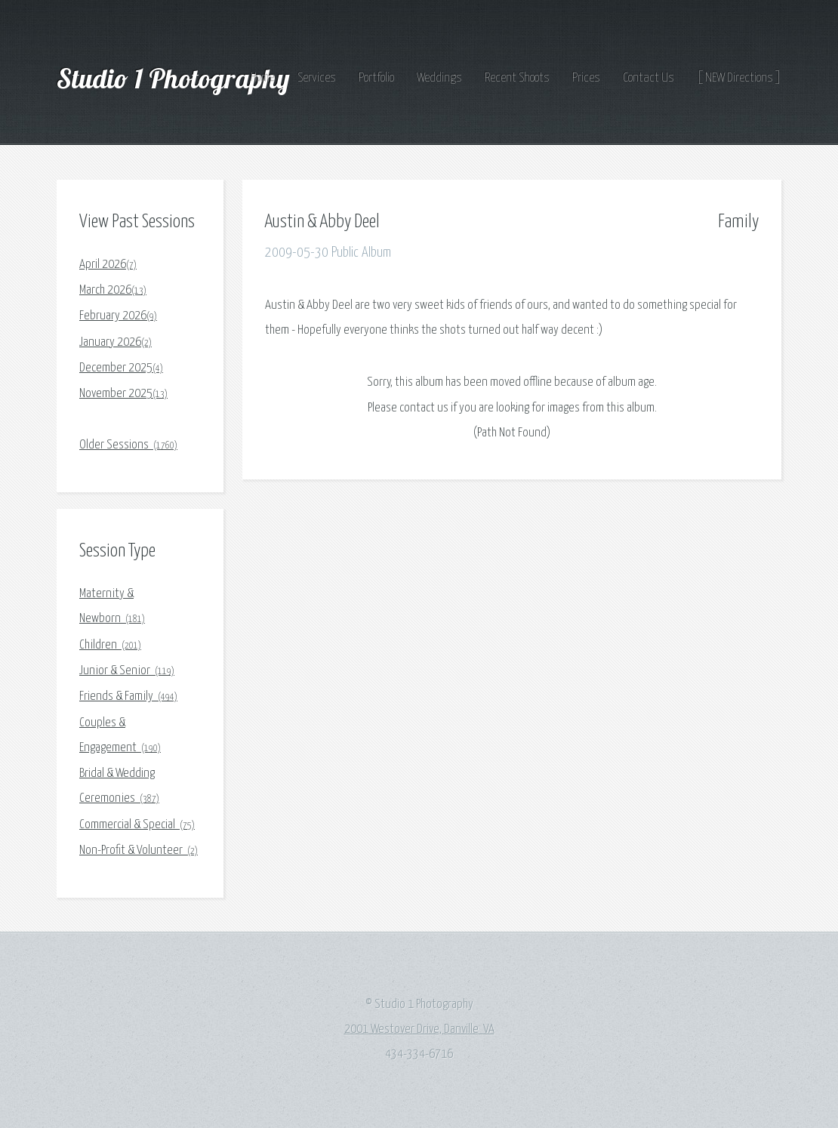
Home (263, 78)
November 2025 (123, 393)
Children (110, 645)
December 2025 (121, 368)
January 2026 (115, 342)
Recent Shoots (517, 78)
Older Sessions (128, 445)
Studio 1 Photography (176, 78)
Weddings (439, 78)
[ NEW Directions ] (739, 78)
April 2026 (108, 264)
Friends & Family (128, 696)
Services (316, 78)
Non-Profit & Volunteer (138, 850)
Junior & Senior (126, 670)
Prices (586, 78)
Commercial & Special (137, 824)
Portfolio (376, 78)
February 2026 (118, 316)
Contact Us (648, 78)
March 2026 (112, 290)
